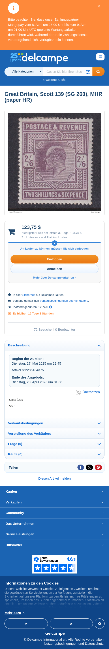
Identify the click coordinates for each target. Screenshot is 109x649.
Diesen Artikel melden (54, 478)
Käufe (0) (15, 454)
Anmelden (54, 269)
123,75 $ (75, 233)
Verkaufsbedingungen (25, 423)
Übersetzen (88, 392)
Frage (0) (15, 444)
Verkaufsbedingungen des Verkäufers (64, 300)
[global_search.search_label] (67, 71)
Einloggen (54, 259)
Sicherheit (28, 295)
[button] (88, 72)
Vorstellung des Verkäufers (29, 433)
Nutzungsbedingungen (60, 643)
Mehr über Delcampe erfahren (54, 277)
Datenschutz (94, 643)
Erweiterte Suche (54, 80)
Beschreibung (19, 345)
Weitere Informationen (21, 613)
